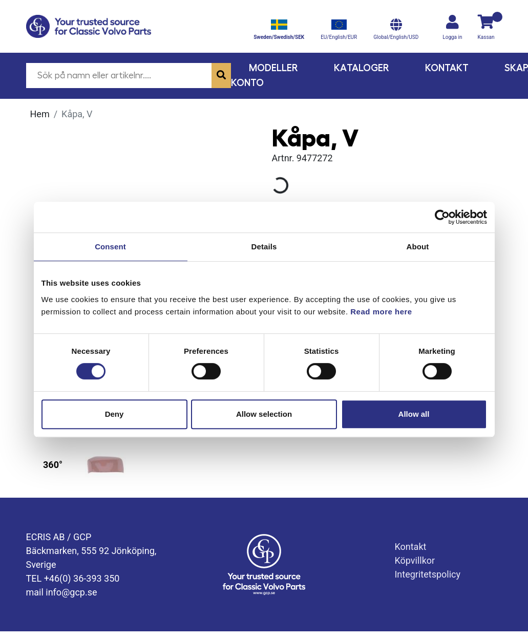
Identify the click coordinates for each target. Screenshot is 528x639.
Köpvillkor (414, 560)
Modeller (273, 68)
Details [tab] (264, 246)
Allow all (414, 414)
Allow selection (264, 414)
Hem (40, 114)
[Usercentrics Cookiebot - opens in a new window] (442, 217)
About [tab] (418, 246)
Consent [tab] (110, 246)
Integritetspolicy (427, 574)
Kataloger (361, 68)
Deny (114, 414)
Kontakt (447, 68)
